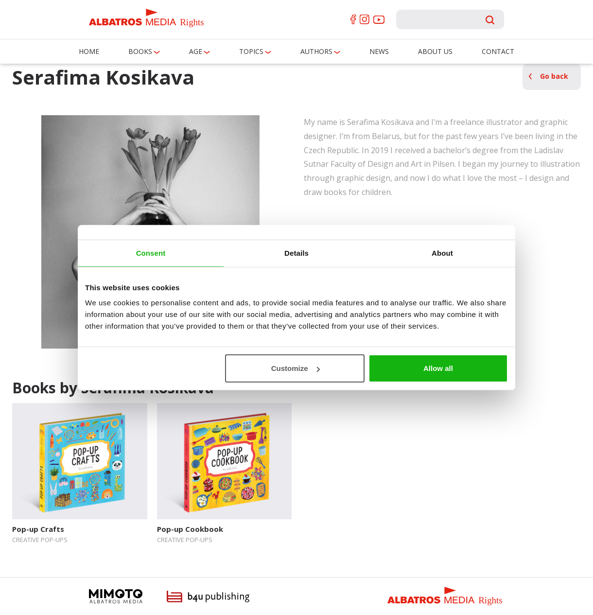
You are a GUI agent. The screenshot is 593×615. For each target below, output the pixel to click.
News (379, 51)
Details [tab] (296, 252)
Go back (554, 76)
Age (195, 51)
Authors (316, 51)
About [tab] (442, 252)
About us (435, 51)
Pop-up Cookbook (190, 529)
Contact (498, 51)
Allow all (438, 368)
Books (140, 51)
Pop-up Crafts (38, 529)
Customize (295, 368)
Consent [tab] (151, 252)
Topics (251, 51)
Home (89, 51)
